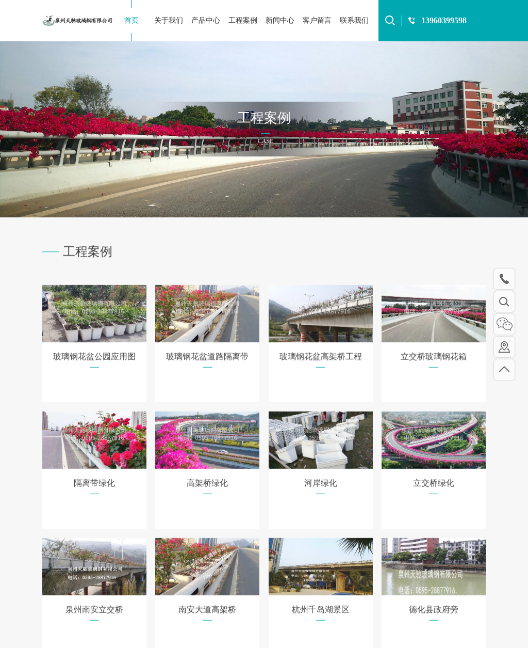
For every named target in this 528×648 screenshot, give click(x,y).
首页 (131, 20)
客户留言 (317, 20)
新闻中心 (280, 20)
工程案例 (242, 20)
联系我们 (354, 20)
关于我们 (168, 20)
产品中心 (205, 20)
